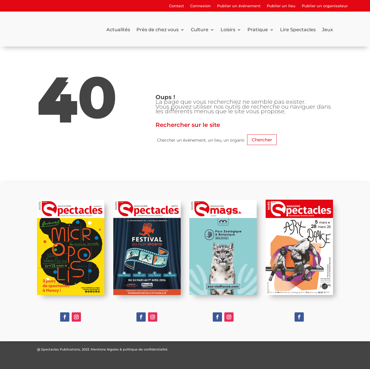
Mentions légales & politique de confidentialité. (129, 349)
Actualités (118, 29)
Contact (176, 6)
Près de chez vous (157, 29)
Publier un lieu (281, 6)
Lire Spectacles (298, 29)
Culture (199, 29)
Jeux (327, 29)
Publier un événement (238, 6)
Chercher (262, 139)
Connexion (200, 6)
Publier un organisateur (325, 6)
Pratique (257, 29)
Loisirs (228, 29)
